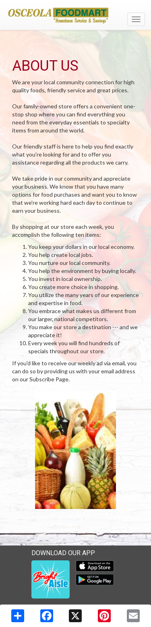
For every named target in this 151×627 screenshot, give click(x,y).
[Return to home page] (75, 15)
